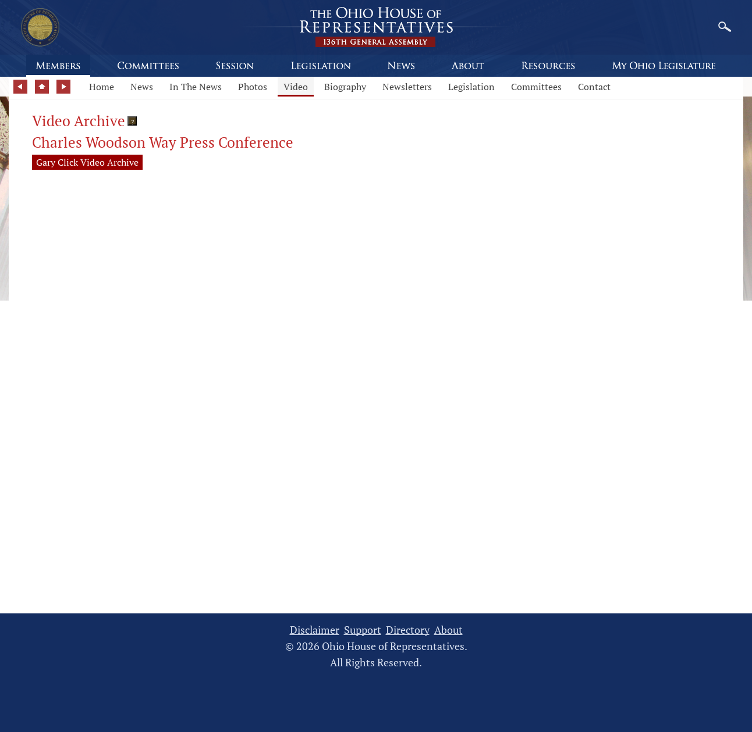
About (448, 630)
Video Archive (78, 120)
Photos (252, 86)
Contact (594, 86)
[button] (132, 121)
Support (362, 630)
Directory (408, 630)
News (141, 86)
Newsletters (407, 86)
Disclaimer (314, 630)
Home (101, 86)
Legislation (471, 86)
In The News (195, 86)
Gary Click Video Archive (87, 162)
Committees (536, 86)
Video (295, 86)
